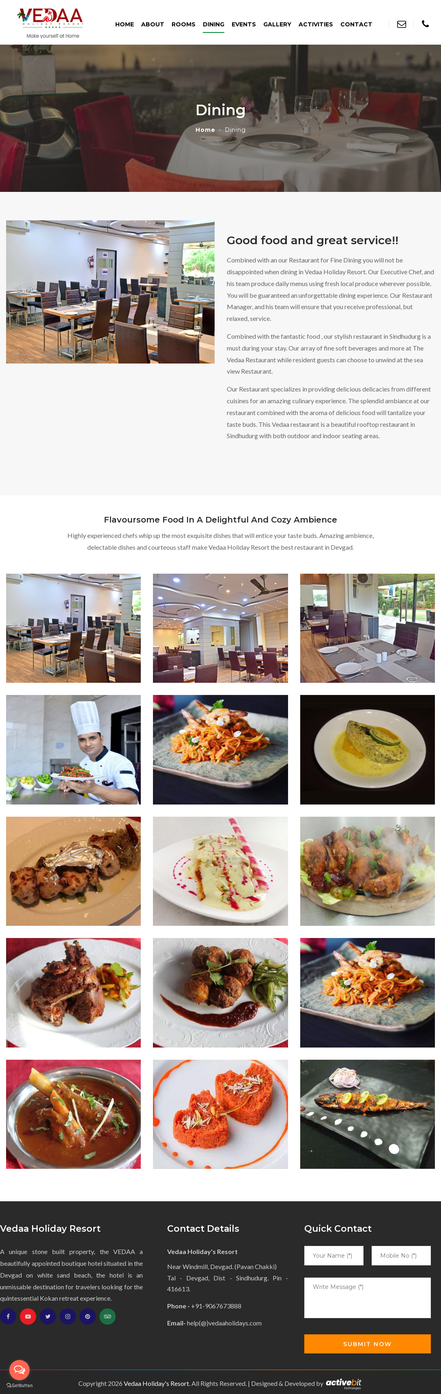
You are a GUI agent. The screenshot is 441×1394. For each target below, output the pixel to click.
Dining (213, 24)
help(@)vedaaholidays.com (224, 1323)
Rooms (184, 24)
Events (244, 24)
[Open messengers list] (19, 1370)
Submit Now (367, 1344)
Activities (316, 24)
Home (124, 24)
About (152, 24)
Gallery (277, 24)
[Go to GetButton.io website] (19, 1385)
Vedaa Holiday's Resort (156, 1383)
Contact (356, 24)
